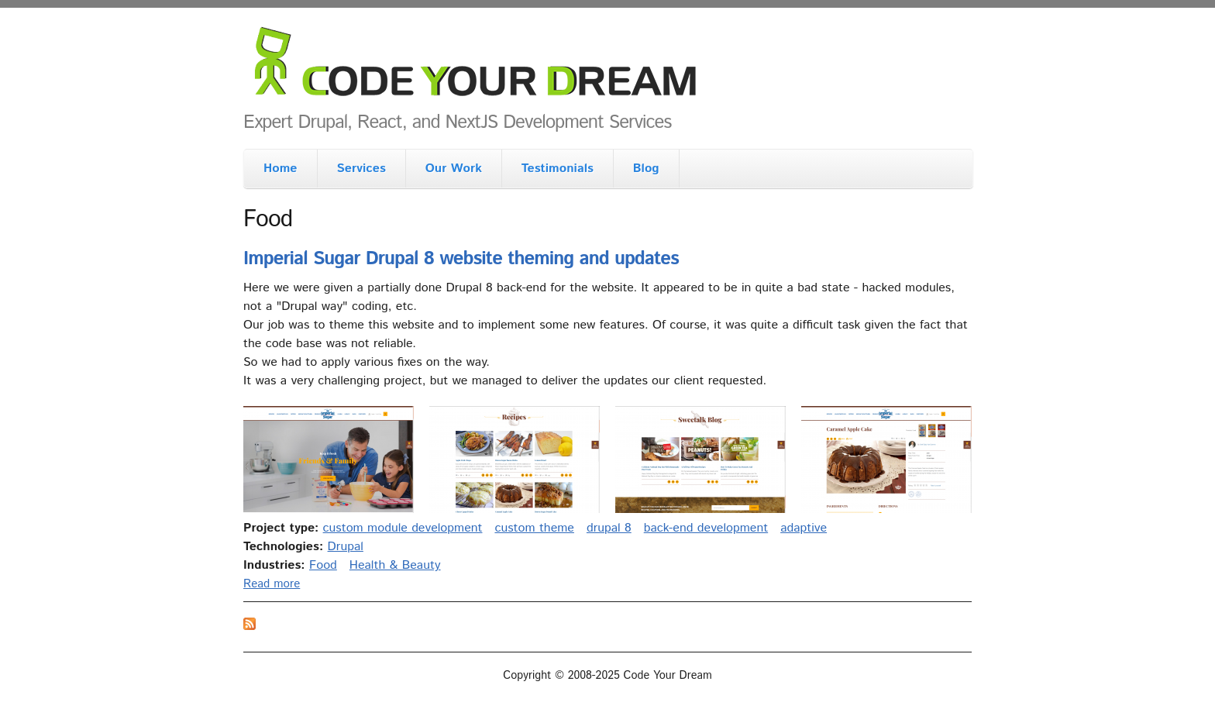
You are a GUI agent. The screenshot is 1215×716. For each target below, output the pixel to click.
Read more (271, 584)
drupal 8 (609, 528)
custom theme (533, 528)
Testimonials (557, 168)
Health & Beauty (395, 565)
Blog (646, 168)
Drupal (345, 547)
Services (361, 168)
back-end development (706, 528)
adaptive (803, 528)
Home (280, 168)
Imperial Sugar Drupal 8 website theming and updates (461, 259)
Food (323, 565)
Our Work (453, 168)
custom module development (403, 528)
